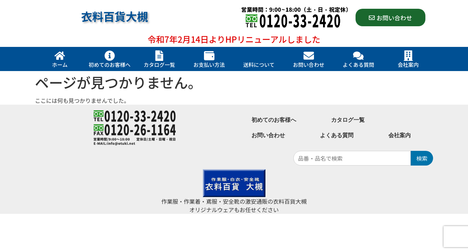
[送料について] (259, 55)
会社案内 (408, 64)
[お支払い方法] (209, 55)
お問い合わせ (308, 64)
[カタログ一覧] (159, 55)
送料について (259, 64)
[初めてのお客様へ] (109, 55)
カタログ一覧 (159, 64)
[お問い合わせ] (309, 55)
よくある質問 (358, 64)
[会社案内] (408, 55)
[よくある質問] (358, 55)
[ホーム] (59, 55)
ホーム (60, 64)
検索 (421, 158)
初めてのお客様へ (110, 64)
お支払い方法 (209, 64)
